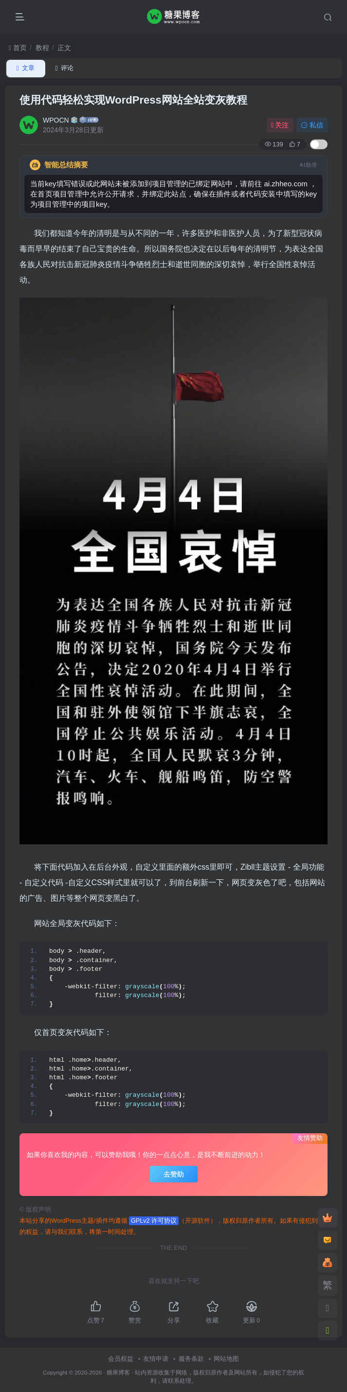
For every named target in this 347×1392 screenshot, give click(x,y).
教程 (42, 48)
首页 (18, 48)
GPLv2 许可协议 (154, 1220)
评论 (64, 67)
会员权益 (120, 1358)
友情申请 (155, 1358)
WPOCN (56, 120)
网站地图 (226, 1358)
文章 (26, 67)
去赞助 (174, 1174)
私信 (312, 125)
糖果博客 (118, 1372)
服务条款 (191, 1358)
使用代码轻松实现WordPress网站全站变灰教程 (133, 100)
